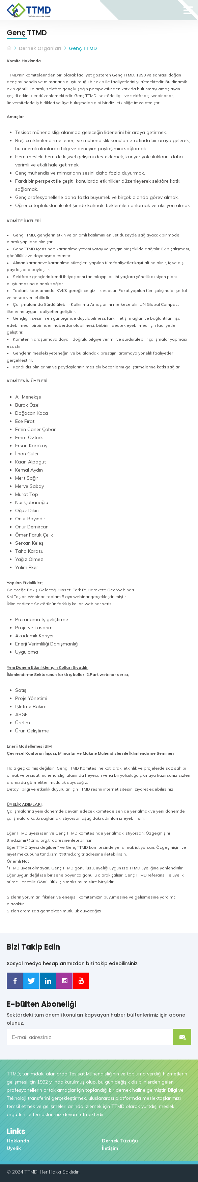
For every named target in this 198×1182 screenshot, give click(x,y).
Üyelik (14, 1148)
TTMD (9, 48)
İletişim (110, 1148)
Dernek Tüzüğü (120, 1141)
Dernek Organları (40, 48)
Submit (182, 1037)
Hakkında (18, 1141)
